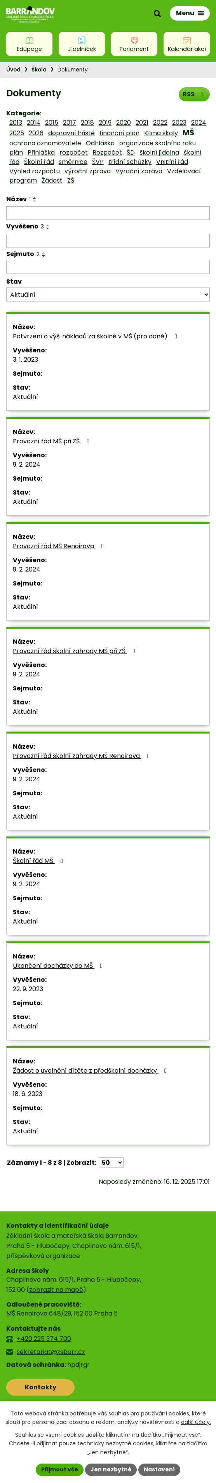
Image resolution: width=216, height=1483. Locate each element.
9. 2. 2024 (26, 464)
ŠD (131, 152)
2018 (87, 122)
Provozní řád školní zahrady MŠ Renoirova (82, 755)
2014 (33, 122)
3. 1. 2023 (25, 359)
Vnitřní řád (172, 161)
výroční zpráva (87, 171)
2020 (123, 122)
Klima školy (161, 133)
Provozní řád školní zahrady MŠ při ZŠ (75, 651)
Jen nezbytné (111, 1469)
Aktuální (25, 396)
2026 (36, 133)
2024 (198, 122)
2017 (69, 122)
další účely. (196, 1422)
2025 (16, 133)
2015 (51, 122)
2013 (15, 122)
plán (16, 152)
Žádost (52, 180)
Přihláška (41, 152)
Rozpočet (107, 152)
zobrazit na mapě (56, 1289)
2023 (179, 122)
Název (18, 199)
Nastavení (159, 1469)
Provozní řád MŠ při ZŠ (52, 441)
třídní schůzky (130, 161)
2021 (142, 122)
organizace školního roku (157, 143)
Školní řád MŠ (39, 860)
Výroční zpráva (138, 171)
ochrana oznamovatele (45, 143)
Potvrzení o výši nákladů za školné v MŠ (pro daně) (96, 336)
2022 (160, 122)
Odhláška (100, 143)
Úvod (13, 69)
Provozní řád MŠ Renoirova (59, 546)
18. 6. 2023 (27, 1093)
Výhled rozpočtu (34, 171)
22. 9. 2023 (28, 989)
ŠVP (98, 161)
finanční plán (119, 133)
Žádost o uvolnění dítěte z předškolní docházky (91, 1070)
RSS (194, 94)
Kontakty (40, 1387)
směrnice (73, 161)
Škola (39, 69)
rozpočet (73, 152)
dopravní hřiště (71, 133)
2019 (105, 122)
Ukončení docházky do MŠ (59, 965)
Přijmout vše (59, 1469)
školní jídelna (159, 152)
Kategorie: (23, 113)
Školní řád (39, 161)
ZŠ (70, 180)
